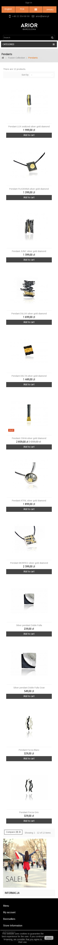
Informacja (12, 892)
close (49, 938)
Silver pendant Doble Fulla (29, 625)
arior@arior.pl (42, 16)
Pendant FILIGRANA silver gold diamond (29, 189)
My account (9, 912)
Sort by (25, 75)
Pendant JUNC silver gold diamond (29, 251)
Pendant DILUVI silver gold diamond (29, 313)
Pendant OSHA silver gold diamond (29, 438)
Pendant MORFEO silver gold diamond (29, 563)
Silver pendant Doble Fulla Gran (29, 687)
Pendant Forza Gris (29, 812)
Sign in (28, 3)
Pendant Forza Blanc (29, 750)
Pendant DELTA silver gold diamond (29, 376)
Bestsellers (9, 919)
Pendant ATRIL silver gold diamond (29, 500)
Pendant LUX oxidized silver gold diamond (29, 126)
